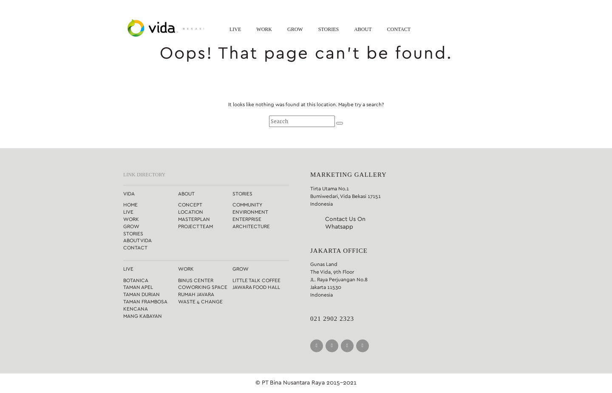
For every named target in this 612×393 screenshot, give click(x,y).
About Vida (137, 240)
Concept (190, 204)
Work (264, 29)
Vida (129, 193)
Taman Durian (141, 294)
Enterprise (246, 219)
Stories (328, 29)
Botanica (135, 280)
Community (247, 204)
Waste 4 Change (200, 301)
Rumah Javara (196, 294)
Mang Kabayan (142, 316)
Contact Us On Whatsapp (345, 223)
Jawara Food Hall (256, 287)
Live (235, 29)
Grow (295, 29)
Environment (250, 212)
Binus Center (195, 280)
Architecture (251, 226)
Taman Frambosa (145, 301)
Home (130, 204)
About (362, 29)
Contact (399, 29)
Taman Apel (138, 287)
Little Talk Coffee (256, 280)
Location (190, 212)
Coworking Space (202, 287)
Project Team (195, 226)
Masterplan (194, 219)
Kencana (135, 308)
